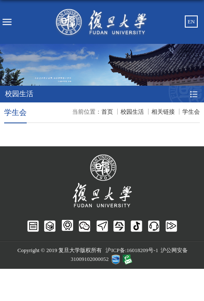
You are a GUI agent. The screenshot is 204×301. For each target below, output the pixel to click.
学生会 (191, 112)
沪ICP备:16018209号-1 (132, 250)
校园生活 (132, 112)
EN (191, 21)
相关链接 (163, 112)
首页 (107, 112)
